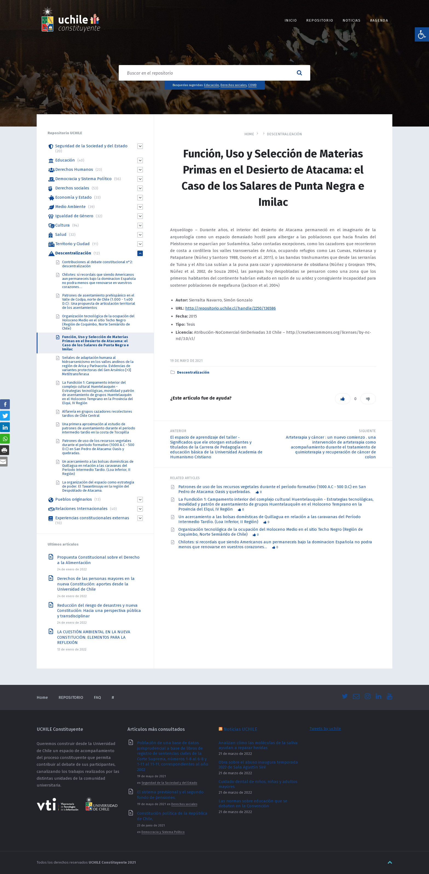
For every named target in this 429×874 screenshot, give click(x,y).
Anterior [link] (178, 431)
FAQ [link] (97, 697)
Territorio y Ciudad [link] (72, 243)
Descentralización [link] (284, 134)
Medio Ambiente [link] (70, 206)
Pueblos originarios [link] (73, 499)
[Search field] (214, 73)
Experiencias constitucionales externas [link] (92, 517)
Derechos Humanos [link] (74, 169)
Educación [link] (211, 85)
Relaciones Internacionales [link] (81, 508)
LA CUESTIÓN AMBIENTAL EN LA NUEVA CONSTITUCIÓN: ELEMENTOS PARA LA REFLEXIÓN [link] (93, 637)
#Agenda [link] (379, 20)
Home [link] (249, 134)
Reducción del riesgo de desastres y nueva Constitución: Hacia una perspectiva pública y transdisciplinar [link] (99, 610)
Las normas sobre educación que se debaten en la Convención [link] (253, 803)
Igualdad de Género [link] (74, 215)
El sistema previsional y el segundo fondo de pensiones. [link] (170, 795)
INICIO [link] (291, 20)
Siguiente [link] (367, 431)
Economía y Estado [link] (73, 197)
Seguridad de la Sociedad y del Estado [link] (91, 145)
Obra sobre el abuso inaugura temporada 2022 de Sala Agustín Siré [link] (258, 765)
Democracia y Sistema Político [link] (83, 178)
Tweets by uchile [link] (325, 728)
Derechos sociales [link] (234, 85)
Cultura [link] (62, 225)
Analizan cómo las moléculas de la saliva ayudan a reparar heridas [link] (258, 745)
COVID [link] (252, 85)
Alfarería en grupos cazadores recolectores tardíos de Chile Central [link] (97, 413)
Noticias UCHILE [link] (240, 729)
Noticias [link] (352, 20)
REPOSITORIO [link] (319, 20)
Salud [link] (60, 234)
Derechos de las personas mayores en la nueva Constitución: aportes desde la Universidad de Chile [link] (96, 584)
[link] (422, 34)
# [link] (113, 697)
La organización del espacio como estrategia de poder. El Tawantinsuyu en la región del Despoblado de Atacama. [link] (98, 486)
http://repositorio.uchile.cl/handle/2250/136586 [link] (230, 308)
